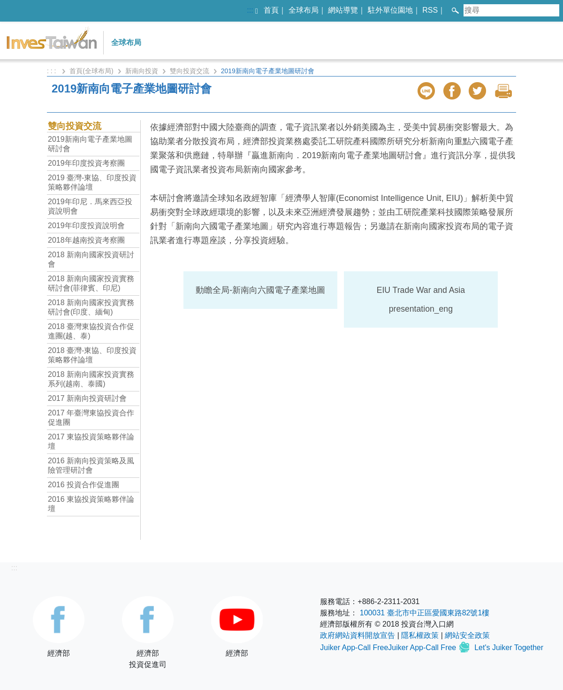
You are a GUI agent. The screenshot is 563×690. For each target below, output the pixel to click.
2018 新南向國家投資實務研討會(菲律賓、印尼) (91, 283)
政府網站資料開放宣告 (357, 635)
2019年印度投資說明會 (86, 226)
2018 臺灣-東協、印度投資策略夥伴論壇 (92, 355)
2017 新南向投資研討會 (87, 398)
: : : (52, 71)
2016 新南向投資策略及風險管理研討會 (91, 465)
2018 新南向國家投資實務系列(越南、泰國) (91, 379)
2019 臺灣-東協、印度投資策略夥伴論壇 (92, 182)
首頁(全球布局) (91, 71)
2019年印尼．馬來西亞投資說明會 (90, 206)
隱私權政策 (420, 635)
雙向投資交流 (189, 71)
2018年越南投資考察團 (86, 240)
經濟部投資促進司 (148, 632)
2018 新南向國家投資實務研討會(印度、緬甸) (91, 307)
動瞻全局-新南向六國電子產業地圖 (260, 290)
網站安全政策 (467, 635)
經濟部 (58, 626)
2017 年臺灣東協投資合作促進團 (91, 417)
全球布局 (304, 10)
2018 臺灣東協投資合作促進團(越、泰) (91, 331)
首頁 (271, 10)
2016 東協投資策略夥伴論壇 (91, 504)
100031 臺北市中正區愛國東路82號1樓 (425, 613)
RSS (430, 10)
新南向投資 (141, 71)
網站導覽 (343, 10)
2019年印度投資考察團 (86, 163)
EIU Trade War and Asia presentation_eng (421, 299)
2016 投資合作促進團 (83, 485)
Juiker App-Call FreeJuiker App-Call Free (389, 648)
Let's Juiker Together (508, 648)
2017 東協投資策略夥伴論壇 (91, 441)
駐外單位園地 (390, 10)
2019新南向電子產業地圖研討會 (90, 144)
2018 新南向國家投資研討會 (91, 259)
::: (250, 10)
